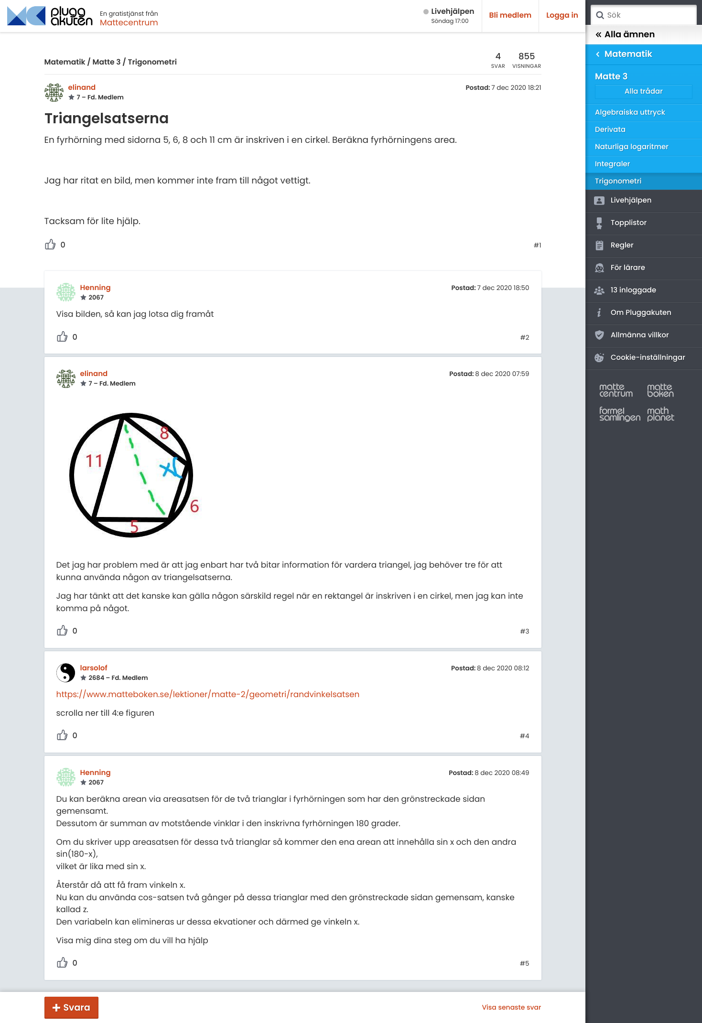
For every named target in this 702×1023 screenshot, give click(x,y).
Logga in (562, 16)
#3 (524, 631)
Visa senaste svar (511, 1007)
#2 (524, 338)
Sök (600, 15)
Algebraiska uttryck (630, 113)
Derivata (610, 130)
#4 (524, 736)
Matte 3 (107, 62)
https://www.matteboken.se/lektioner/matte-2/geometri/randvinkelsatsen (208, 694)
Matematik (65, 62)
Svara (77, 1007)
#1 (537, 245)
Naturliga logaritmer (632, 147)
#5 (524, 963)
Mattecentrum (129, 22)
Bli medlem (510, 16)
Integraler (612, 164)
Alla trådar (644, 91)
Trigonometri (152, 62)
